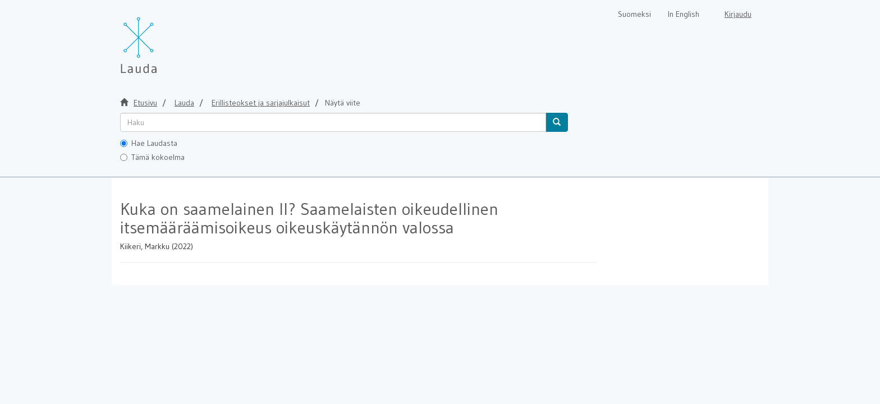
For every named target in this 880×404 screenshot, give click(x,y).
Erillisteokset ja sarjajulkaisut (261, 103)
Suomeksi (634, 14)
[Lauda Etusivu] (162, 39)
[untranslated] (333, 122)
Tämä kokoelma (152, 157)
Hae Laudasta (148, 143)
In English (683, 14)
